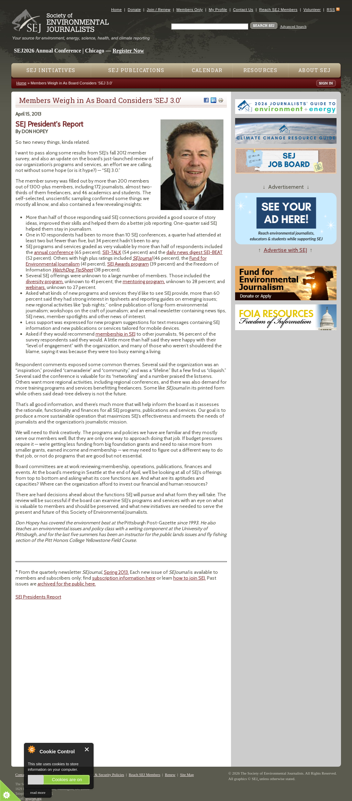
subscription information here (123, 578)
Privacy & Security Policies (103, 775)
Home (116, 10)
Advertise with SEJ (285, 250)
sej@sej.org (33, 798)
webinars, (36, 287)
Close (87, 749)
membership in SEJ (115, 334)
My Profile (218, 10)
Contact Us (243, 10)
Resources (260, 70)
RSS (331, 10)
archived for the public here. (66, 584)
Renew (170, 775)
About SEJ (314, 70)
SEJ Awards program (128, 264)
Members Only (189, 10)
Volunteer (312, 10)
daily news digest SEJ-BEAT (194, 252)
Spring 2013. (116, 572)
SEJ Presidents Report (38, 597)
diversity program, (45, 281)
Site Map (187, 775)
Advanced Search (293, 26)
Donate (134, 10)
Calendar (207, 70)
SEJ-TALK (111, 252)
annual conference (54, 252)
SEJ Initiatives (51, 70)
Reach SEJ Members (278, 10)
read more (37, 792)
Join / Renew (158, 10)
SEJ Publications (136, 70)
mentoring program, (144, 281)
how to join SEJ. (189, 578)
